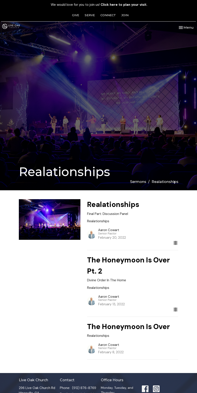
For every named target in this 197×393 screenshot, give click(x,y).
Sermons (138, 182)
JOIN (125, 15)
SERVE (90, 15)
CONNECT (108, 15)
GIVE (75, 15)
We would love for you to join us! (99, 4)
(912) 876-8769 (84, 388)
